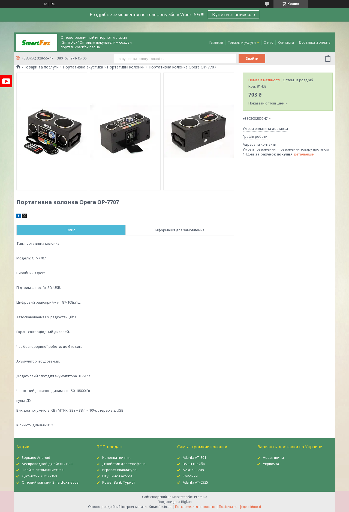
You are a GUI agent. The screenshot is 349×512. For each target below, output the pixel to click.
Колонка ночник (116, 457)
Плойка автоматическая (43, 469)
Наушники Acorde (117, 476)
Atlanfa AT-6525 (195, 482)
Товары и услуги (242, 42)
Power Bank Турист (118, 482)
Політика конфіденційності (240, 506)
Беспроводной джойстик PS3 (47, 463)
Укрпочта (271, 463)
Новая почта (273, 457)
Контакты (286, 42)
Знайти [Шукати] (252, 58)
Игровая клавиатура (119, 469)
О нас (268, 42)
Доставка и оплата (314, 42)
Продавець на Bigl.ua (175, 501)
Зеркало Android (36, 457)
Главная (216, 42)
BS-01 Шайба (194, 463)
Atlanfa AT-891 (194, 457)
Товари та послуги (41, 67)
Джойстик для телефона (124, 463)
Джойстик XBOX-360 (39, 476)
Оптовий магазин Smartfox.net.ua (50, 482)
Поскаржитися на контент (195, 506)
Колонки (190, 476)
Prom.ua (200, 497)
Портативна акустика (83, 67)
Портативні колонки (126, 67)
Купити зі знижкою (233, 14)
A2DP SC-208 (193, 469)
